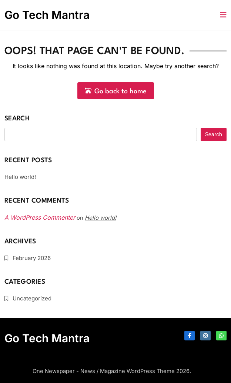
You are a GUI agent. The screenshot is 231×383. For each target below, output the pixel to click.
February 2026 (32, 258)
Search (17, 119)
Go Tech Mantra (47, 14)
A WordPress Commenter (39, 217)
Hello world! (20, 176)
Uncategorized (32, 298)
